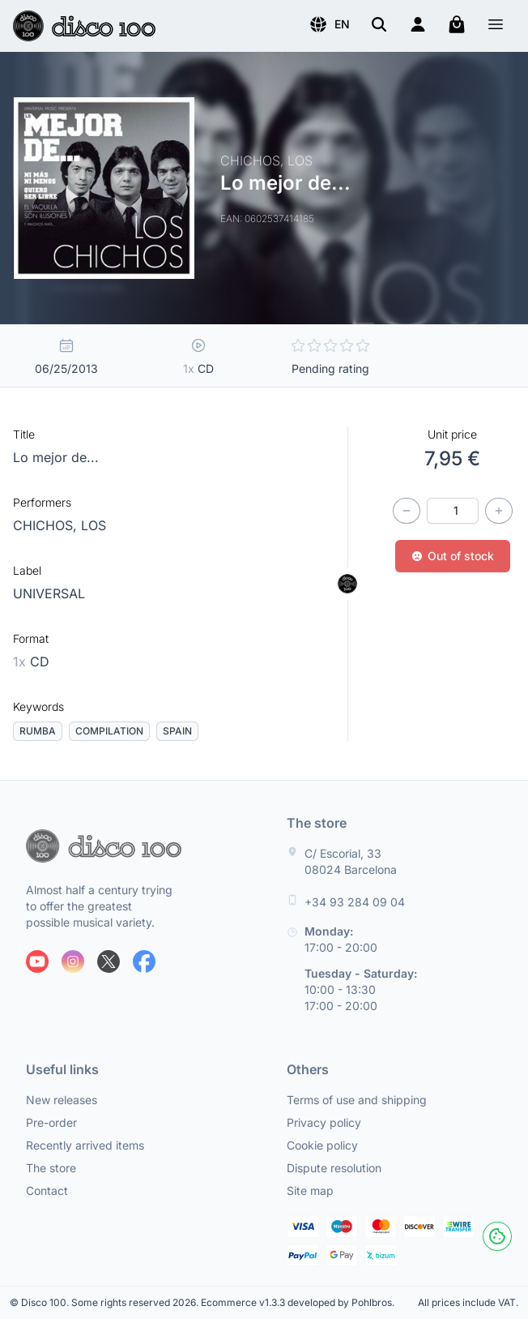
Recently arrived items (85, 1145)
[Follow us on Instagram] (73, 961)
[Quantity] (453, 511)
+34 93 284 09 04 (354, 902)
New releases (61, 1100)
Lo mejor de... (56, 457)
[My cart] (456, 24)
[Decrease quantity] (406, 511)
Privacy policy (324, 1122)
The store (51, 1168)
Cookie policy (322, 1145)
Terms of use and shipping (357, 1100)
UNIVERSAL (49, 593)
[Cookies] (497, 1236)
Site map (310, 1190)
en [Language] (329, 24)
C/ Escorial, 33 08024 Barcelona (350, 861)
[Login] (417, 24)
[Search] (379, 24)
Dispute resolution (334, 1168)
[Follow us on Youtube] (37, 961)
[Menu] (495, 26)
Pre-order (51, 1122)
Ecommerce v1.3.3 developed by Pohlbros (296, 1302)
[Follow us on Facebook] (144, 961)
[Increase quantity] (499, 511)
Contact (47, 1190)
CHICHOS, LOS (59, 525)
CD (31, 661)
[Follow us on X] (108, 961)
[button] (329, 24)
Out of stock (452, 556)
